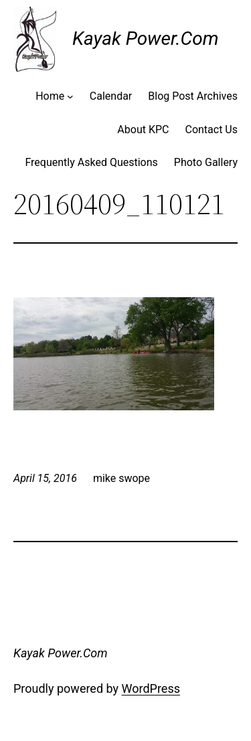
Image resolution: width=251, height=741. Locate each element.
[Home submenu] (70, 96)
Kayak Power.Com (145, 38)
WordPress (151, 688)
